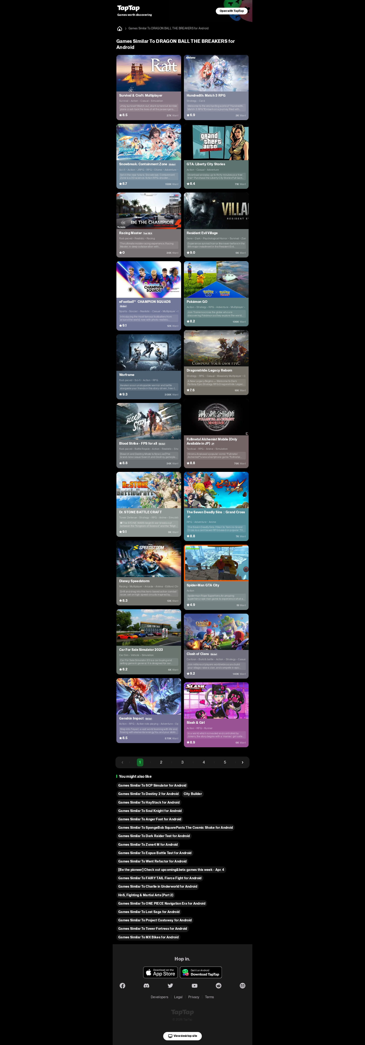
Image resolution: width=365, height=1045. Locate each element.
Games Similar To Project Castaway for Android (155, 920)
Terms (209, 997)
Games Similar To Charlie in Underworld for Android (157, 886)
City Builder (193, 794)
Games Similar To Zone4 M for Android (148, 844)
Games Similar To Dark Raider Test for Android (154, 836)
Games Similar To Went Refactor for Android (152, 861)
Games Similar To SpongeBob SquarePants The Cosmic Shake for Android (175, 827)
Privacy (193, 997)
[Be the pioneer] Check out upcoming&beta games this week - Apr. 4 (171, 870)
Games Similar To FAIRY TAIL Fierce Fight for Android (160, 878)
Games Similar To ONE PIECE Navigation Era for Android (161, 903)
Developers (159, 997)
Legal (178, 997)
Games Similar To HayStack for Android (148, 802)
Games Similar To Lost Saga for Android (148, 912)
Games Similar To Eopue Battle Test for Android (155, 853)
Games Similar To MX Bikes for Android (148, 937)
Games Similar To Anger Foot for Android (149, 819)
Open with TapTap (232, 11)
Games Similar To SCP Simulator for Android (152, 785)
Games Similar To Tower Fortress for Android (152, 928)
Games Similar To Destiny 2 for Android (148, 794)
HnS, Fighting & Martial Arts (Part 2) (145, 895)
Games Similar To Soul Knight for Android (150, 811)
